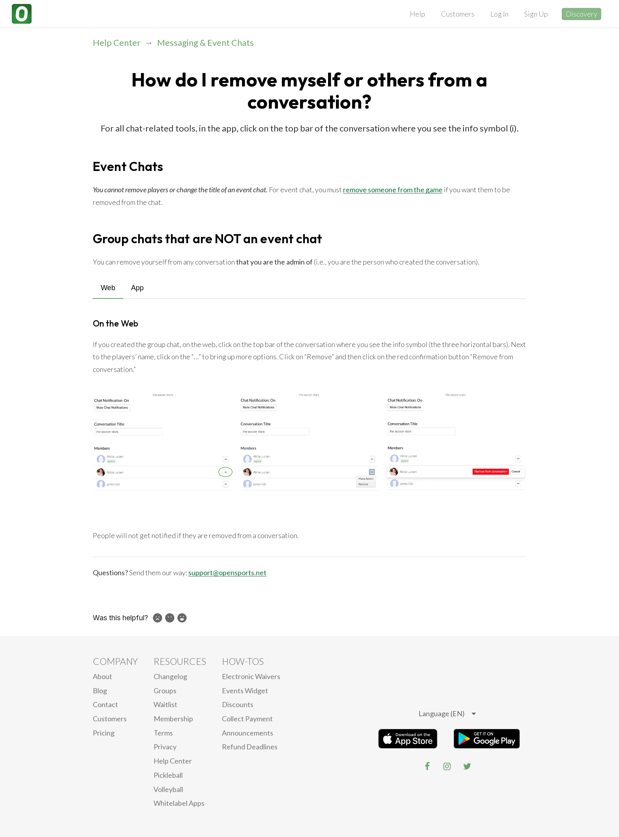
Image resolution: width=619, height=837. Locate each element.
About (102, 676)
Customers (458, 13)
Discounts (237, 704)
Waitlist (165, 704)
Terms (163, 732)
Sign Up (536, 13)
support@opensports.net (227, 572)
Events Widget (245, 690)
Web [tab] (108, 288)
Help (417, 13)
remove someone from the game (393, 189)
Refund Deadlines (250, 746)
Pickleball (168, 775)
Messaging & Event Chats (205, 42)
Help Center (117, 42)
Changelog (170, 676)
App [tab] (137, 288)
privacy (165, 746)
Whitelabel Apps (179, 803)
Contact (105, 704)
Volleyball (168, 789)
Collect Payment (247, 718)
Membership (173, 718)
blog (100, 690)
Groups (165, 690)
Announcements (247, 732)
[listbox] (447, 714)
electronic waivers (251, 676)
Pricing (103, 732)
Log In (499, 13)
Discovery (581, 13)
